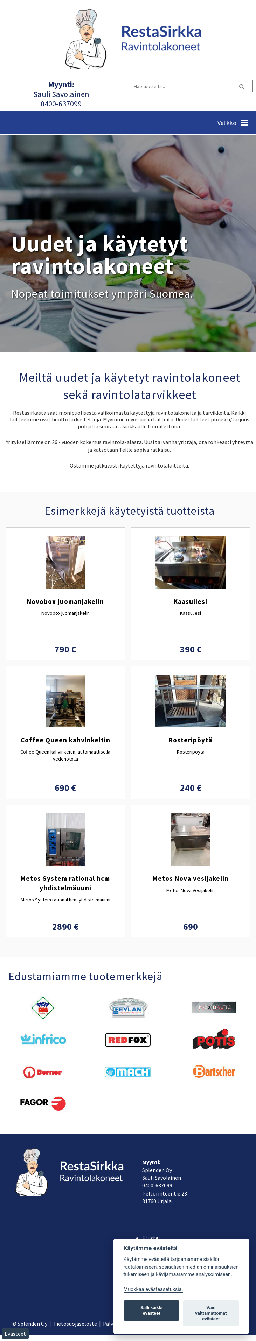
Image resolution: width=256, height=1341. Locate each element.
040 (46, 103)
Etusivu (151, 1237)
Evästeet (15, 1333)
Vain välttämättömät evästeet (211, 1313)
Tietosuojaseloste (75, 1323)
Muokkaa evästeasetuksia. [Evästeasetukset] (153, 1289)
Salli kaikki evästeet (151, 1310)
